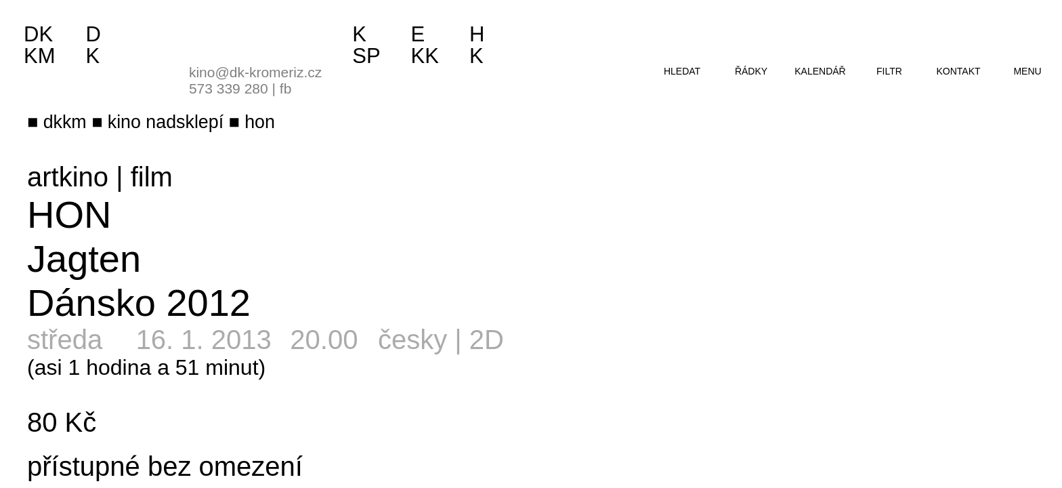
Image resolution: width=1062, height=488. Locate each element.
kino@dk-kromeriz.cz (255, 72)
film (152, 177)
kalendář (819, 71)
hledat (682, 71)
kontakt (958, 71)
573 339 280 (228, 88)
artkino (67, 177)
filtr (889, 71)
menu (1027, 71)
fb (286, 88)
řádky (751, 71)
